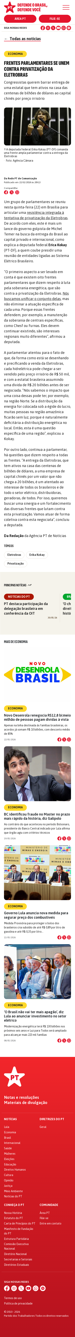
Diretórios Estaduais (16, 1264)
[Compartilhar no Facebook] (6, 192)
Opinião (8, 1180)
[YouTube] (58, 28)
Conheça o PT (14, 1205)
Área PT (20, 18)
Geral (43, 1127)
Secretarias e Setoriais (18, 1259)
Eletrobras (14, 554)
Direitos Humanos (15, 1169)
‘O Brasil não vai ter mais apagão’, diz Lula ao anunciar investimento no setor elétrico (35, 1016)
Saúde (8, 1148)
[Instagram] (48, 28)
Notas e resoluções (21, 1097)
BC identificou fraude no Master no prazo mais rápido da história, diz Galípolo (37, 816)
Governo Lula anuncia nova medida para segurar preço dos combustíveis (36, 915)
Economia (15, 708)
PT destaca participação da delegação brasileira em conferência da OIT (26, 608)
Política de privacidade (18, 1303)
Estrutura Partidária (16, 1238)
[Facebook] (43, 28)
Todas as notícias (22, 38)
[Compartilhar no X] (64, 740)
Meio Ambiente (13, 1191)
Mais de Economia (16, 641)
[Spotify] (69, 28)
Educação (10, 1164)
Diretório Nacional (15, 1254)
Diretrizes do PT (52, 1119)
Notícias (10, 1119)
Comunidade (49, 1205)
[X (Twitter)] (53, 28)
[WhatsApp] (63, 28)
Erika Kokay (37, 554)
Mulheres (9, 1153)
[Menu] (66, 7)
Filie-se (55, 18)
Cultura (8, 1175)
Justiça (8, 1185)
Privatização (15, 563)
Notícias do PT (19, 596)
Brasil (7, 1137)
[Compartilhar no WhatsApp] (17, 192)
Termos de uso (13, 1298)
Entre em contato (50, 1223)
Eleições (9, 1159)
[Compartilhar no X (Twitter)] (12, 192)
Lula (6, 1127)
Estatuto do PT (13, 1218)
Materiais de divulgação (25, 1102)
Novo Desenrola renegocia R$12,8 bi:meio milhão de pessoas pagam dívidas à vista (37, 717)
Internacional (12, 1142)
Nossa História (13, 1213)
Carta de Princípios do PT (19, 1223)
